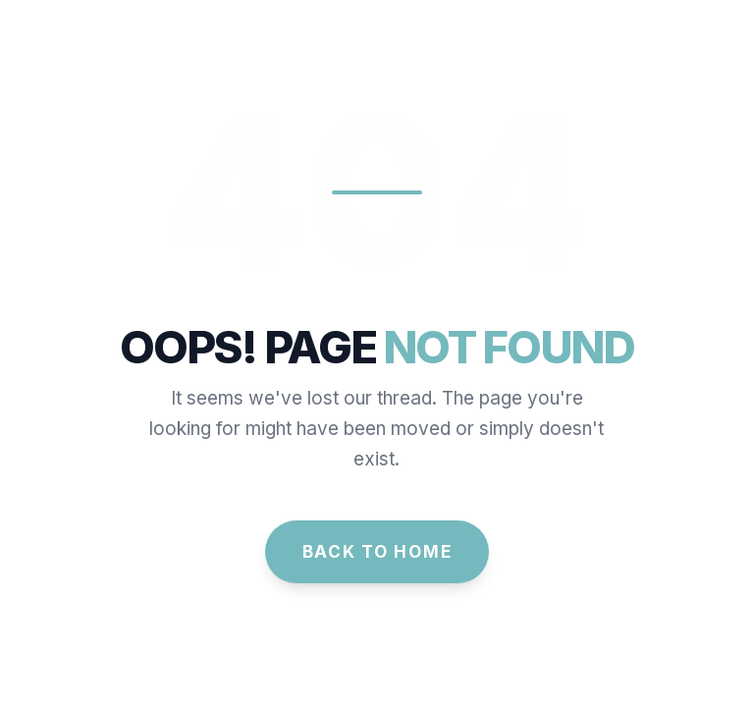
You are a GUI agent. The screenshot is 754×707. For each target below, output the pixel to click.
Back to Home (377, 551)
